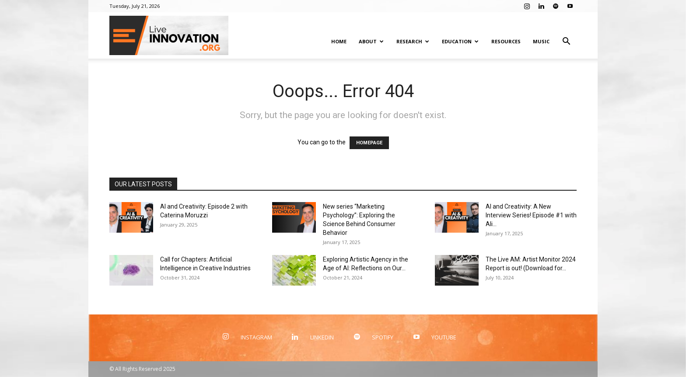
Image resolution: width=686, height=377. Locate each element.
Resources (506, 41)
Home (338, 41)
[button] (566, 42)
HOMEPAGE (369, 143)
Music (541, 41)
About (371, 41)
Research (412, 41)
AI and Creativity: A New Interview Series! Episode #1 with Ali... (531, 215)
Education (460, 41)
